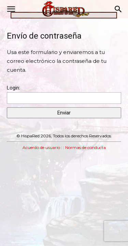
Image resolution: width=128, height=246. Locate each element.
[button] (11, 9)
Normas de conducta (85, 147)
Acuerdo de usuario (41, 147)
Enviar (64, 113)
